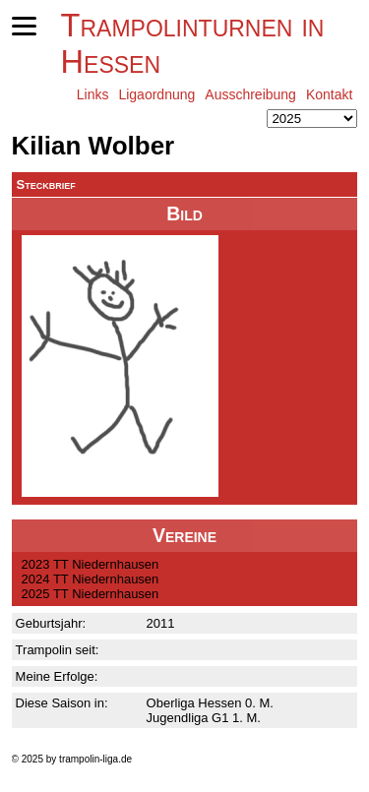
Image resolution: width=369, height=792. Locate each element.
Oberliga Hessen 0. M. (210, 703)
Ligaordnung (156, 94)
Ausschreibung (250, 94)
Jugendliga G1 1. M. (204, 717)
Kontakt (329, 94)
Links (93, 94)
